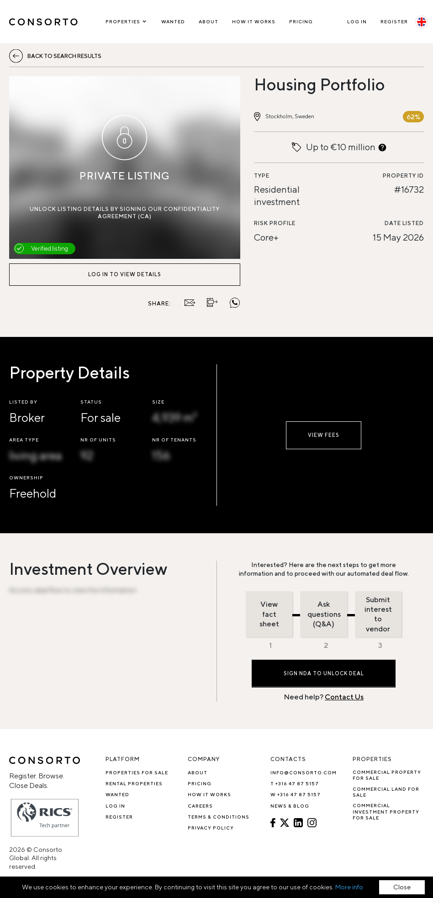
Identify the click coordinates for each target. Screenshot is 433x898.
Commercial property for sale (387, 775)
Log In (357, 21)
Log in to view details (124, 274)
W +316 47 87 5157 (295, 794)
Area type (24, 439)
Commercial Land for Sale (386, 792)
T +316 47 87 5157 (294, 783)
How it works (253, 21)
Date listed (404, 223)
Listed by (23, 401)
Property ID (403, 175)
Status (91, 401)
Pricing (301, 21)
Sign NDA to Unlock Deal (324, 673)
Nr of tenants (174, 439)
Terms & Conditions (218, 816)
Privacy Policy (211, 827)
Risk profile (275, 223)
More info (349, 887)
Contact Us (344, 697)
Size (158, 401)
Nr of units (98, 439)
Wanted (173, 21)
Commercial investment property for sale (386, 811)
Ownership (26, 477)
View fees (323, 435)
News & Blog (289, 806)
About (208, 21)
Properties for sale (137, 772)
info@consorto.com (303, 772)
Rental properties (134, 783)
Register (394, 21)
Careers (200, 806)
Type (261, 175)
